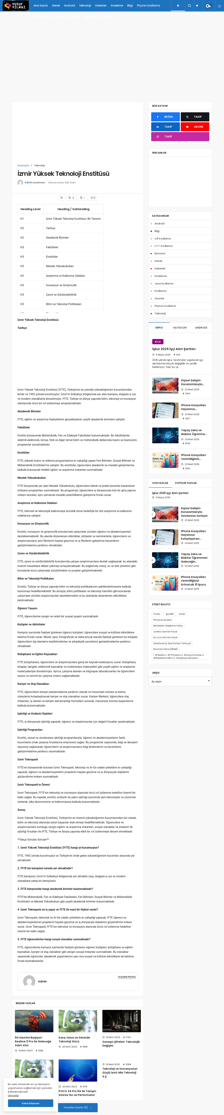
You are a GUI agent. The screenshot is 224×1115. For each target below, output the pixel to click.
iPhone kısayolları (162, 619)
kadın (182, 613)
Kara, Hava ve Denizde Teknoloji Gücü (74, 1039)
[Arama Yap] (189, 5)
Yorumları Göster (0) (76, 1107)
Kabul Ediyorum (30, 1103)
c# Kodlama (42, 17)
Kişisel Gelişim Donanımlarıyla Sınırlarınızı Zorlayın (194, 384)
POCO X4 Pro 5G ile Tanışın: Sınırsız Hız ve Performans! (77, 1093)
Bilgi (130, 5)
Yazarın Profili (127, 976)
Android (69, 5)
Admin (28, 182)
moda (156, 613)
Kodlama (160, 291)
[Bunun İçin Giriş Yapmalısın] (61, 198)
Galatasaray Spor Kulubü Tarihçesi (172, 643)
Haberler (101, 5)
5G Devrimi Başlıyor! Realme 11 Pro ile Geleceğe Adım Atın (33, 1041)
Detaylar (13, 1095)
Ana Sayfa (41, 5)
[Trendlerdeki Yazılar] (178, 5)
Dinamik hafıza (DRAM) (165, 649)
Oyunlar (159, 298)
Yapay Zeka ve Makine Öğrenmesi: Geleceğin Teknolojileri (194, 435)
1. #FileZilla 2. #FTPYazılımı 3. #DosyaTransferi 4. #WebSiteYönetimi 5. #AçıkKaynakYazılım (178, 656)
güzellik (170, 613)
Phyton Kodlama (148, 5)
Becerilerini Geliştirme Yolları (168, 625)
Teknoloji (85, 5)
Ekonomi (61, 17)
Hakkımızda (91, 17)
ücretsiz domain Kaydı (165, 631)
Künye (75, 17)
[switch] (209, 5)
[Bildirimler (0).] (219, 6)
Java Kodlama (164, 283)
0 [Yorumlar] (93, 198)
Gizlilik (107, 17)
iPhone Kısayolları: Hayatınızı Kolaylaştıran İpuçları (193, 410)
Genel (56, 5)
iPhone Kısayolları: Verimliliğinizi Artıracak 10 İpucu (193, 459)
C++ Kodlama (164, 246)
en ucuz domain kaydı (165, 637)
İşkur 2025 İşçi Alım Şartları (174, 349)
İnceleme (117, 5)
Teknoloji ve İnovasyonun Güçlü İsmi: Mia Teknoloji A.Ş (119, 1072)
